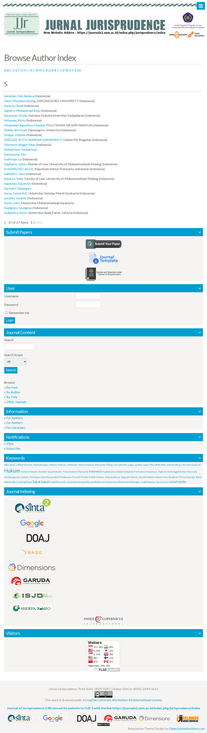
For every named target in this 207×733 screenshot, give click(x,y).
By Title (11, 397)
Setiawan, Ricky (15, 120)
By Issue (12, 387)
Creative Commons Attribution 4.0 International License (123, 700)
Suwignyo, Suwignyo (18, 208)
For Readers (14, 418)
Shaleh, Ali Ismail (15, 130)
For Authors (14, 423)
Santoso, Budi (13, 106)
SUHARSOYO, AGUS (18, 169)
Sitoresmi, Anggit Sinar (19, 144)
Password (11, 304)
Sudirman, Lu (12, 159)
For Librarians (15, 427)
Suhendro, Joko (14, 174)
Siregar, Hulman (15, 135)
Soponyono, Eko (15, 154)
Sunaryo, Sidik (13, 178)
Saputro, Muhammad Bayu (22, 110)
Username (11, 296)
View (9, 443)
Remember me (19, 313)
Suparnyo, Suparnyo (17, 183)
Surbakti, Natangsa (17, 188)
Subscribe (13, 448)
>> (40, 222)
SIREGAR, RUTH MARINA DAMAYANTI (33, 140)
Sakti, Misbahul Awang (20, 101)
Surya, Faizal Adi (15, 193)
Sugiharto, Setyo (15, 164)
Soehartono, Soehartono (20, 149)
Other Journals (16, 402)
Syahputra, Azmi (15, 212)
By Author (13, 392)
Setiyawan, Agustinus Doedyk (24, 125)
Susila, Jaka (12, 203)
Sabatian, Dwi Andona (19, 96)
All (79, 70)
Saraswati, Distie (15, 115)
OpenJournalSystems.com (187, 728)
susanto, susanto (15, 198)
